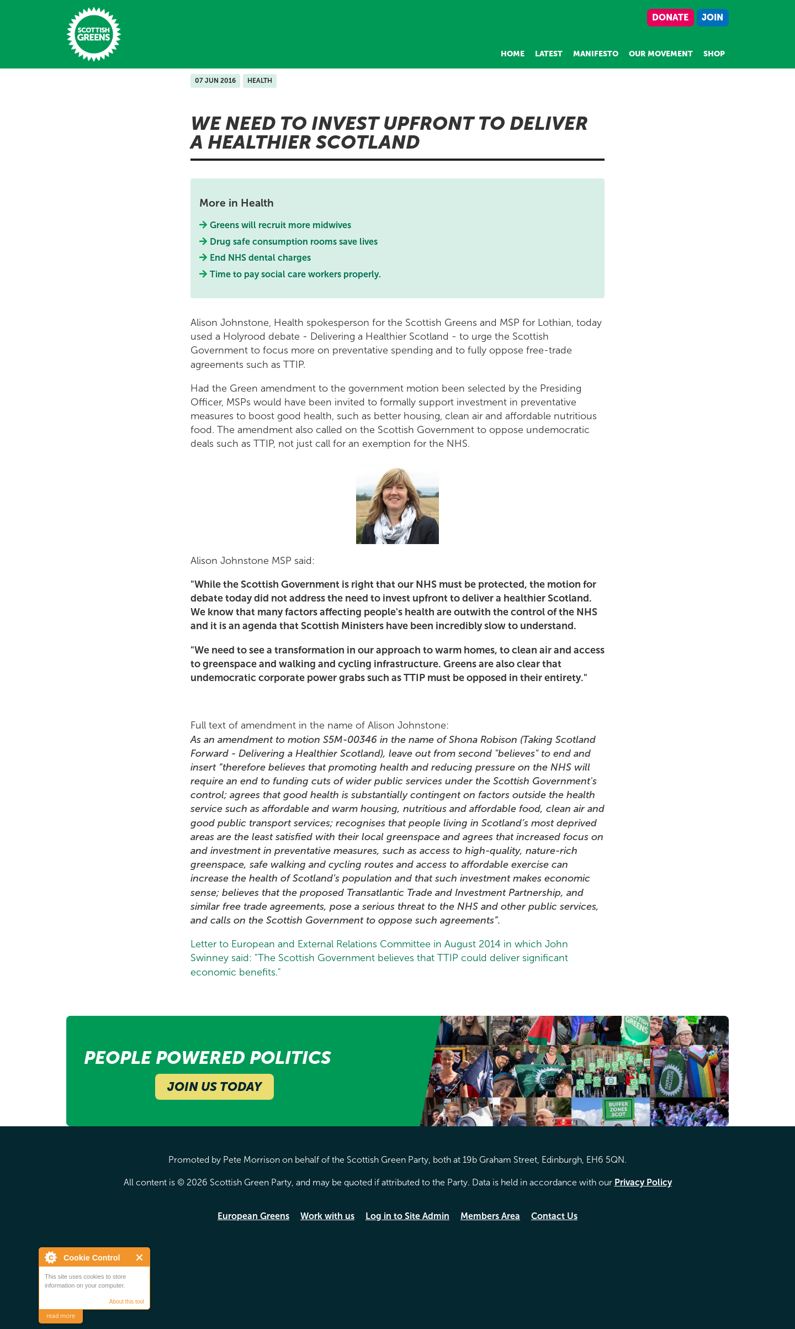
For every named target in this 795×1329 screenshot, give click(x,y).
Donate (670, 17)
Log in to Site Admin (407, 1216)
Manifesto (595, 54)
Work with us (327, 1216)
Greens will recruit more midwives (280, 225)
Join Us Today (214, 1086)
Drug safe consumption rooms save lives (294, 241)
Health (259, 81)
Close (140, 1257)
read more (60, 1316)
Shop (714, 54)
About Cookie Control (50, 1257)
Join (712, 17)
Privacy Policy (643, 1182)
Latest (549, 54)
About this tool (126, 1302)
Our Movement (661, 54)
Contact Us (554, 1216)
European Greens (253, 1216)
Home (512, 54)
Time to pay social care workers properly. (295, 274)
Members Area (490, 1216)
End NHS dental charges (260, 257)
